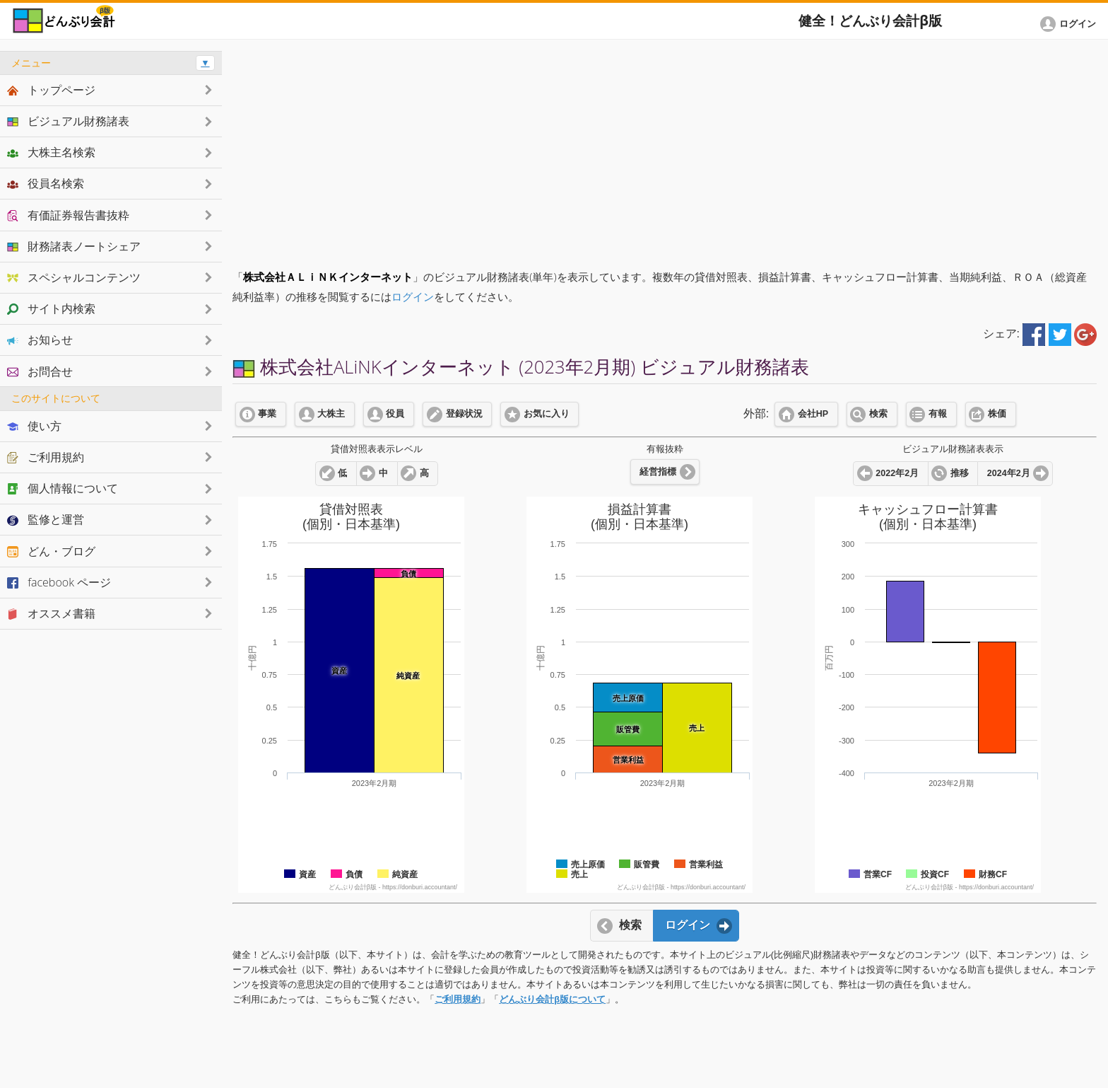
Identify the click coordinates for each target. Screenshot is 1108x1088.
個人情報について (62, 488)
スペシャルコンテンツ (74, 277)
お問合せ (40, 371)
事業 (267, 414)
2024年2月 (1008, 473)
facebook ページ (59, 582)
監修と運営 (45, 519)
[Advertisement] (665, 150)
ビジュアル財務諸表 (68, 121)
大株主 (331, 414)
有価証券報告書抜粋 (68, 215)
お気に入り (547, 414)
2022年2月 (897, 473)
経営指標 (658, 472)
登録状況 (464, 414)
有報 (938, 414)
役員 (395, 414)
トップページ (51, 90)
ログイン (412, 296)
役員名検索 (45, 183)
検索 (878, 414)
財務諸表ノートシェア (74, 246)
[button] (1070, 24)
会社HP (813, 414)
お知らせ (40, 339)
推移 (959, 473)
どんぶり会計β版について (552, 999)
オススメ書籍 (51, 613)
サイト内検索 (51, 308)
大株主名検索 (51, 152)
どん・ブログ (51, 551)
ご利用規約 (458, 999)
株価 (997, 414)
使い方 (34, 426)
